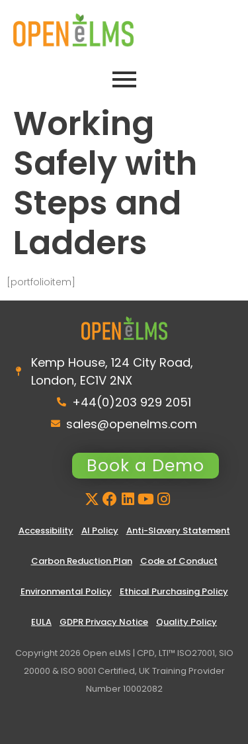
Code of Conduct (179, 561)
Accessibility (46, 530)
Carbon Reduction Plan (81, 561)
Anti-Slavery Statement (178, 530)
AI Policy (99, 530)
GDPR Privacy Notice (104, 622)
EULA (41, 622)
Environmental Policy (66, 591)
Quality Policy (186, 622)
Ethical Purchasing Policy (174, 591)
